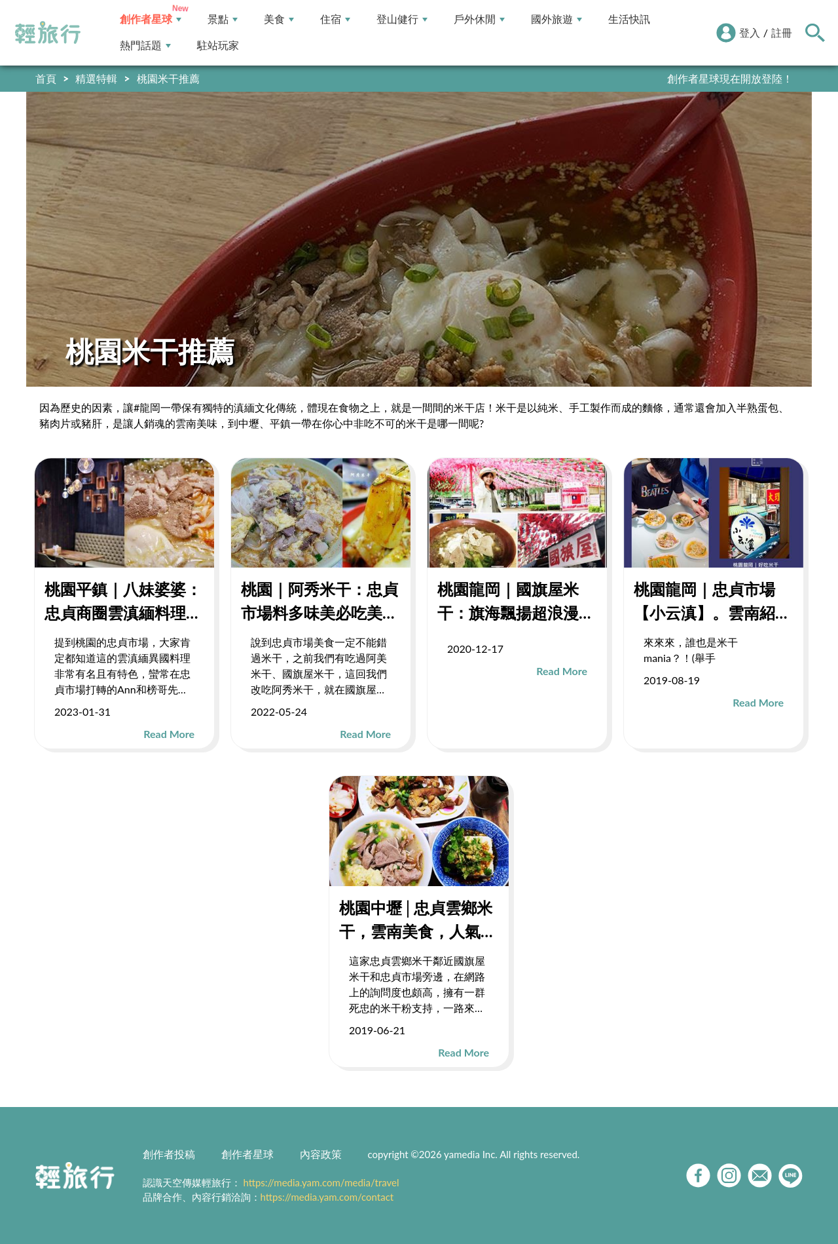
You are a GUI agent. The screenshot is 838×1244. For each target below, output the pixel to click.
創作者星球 (150, 19)
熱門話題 (145, 45)
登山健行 (402, 19)
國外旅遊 (556, 19)
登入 (749, 32)
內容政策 (321, 1154)
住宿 (335, 19)
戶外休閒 (479, 19)
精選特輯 (96, 78)
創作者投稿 (169, 1154)
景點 (223, 19)
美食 (279, 19)
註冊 (781, 32)
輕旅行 (47, 32)
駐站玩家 (218, 45)
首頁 (45, 78)
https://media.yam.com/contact (327, 1197)
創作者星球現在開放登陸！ (730, 78)
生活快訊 (629, 19)
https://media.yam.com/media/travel (321, 1182)
